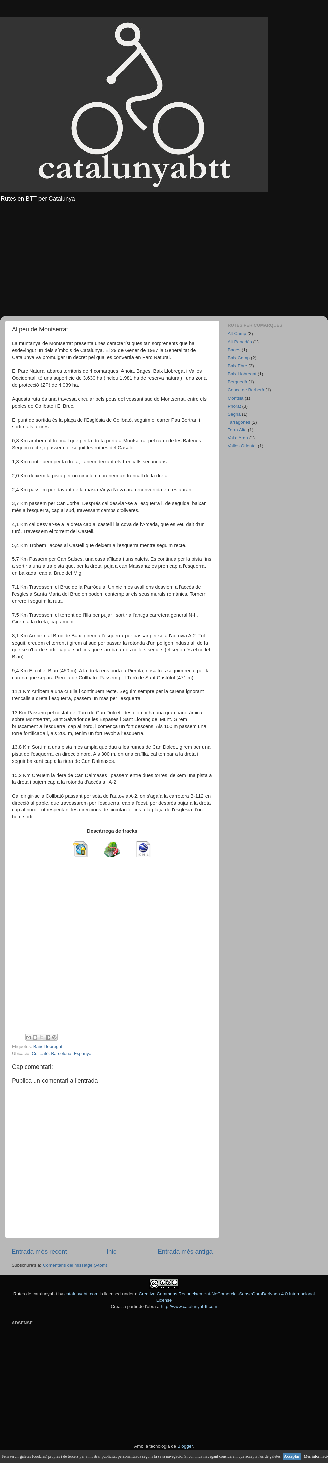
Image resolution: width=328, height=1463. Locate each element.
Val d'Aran (238, 437)
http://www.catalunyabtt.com (189, 1306)
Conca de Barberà (246, 389)
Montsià (235, 398)
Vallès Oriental (242, 445)
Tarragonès (239, 422)
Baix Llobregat (47, 1046)
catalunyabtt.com (81, 1293)
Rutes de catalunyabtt (35, 1293)
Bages (234, 349)
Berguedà (237, 381)
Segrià (234, 414)
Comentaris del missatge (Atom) (75, 1265)
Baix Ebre (237, 365)
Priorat (234, 406)
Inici (112, 1251)
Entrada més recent (39, 1251)
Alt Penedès (240, 341)
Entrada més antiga (185, 1251)
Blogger (185, 1446)
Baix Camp (239, 357)
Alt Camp (237, 333)
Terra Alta (237, 429)
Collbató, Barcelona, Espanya (61, 1053)
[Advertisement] (164, 260)
